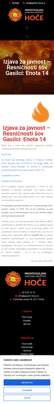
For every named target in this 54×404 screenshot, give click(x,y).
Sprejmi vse (27, 382)
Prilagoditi (27, 390)
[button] (27, 27)
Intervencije (27, 347)
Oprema (27, 350)
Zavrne (27, 398)
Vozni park (27, 343)
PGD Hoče (27, 317)
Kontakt (27, 320)
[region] (27, 379)
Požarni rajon (27, 354)
